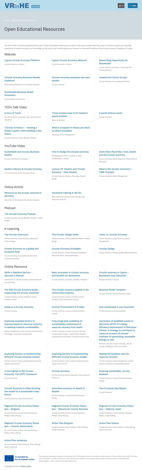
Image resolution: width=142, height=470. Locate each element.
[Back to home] (22, 5)
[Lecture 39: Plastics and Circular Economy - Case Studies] (71, 173)
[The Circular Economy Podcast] (23, 217)
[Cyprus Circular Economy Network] (71, 65)
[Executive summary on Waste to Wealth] (71, 393)
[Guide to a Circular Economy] (23, 310)
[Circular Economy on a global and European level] (23, 253)
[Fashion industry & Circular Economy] (23, 173)
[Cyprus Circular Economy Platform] (23, 65)
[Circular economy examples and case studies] (71, 81)
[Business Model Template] (118, 294)
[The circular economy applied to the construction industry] (71, 294)
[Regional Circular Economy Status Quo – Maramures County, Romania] (71, 410)
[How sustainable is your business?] (118, 310)
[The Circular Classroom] (23, 238)
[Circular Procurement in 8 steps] (71, 310)
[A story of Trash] (23, 116)
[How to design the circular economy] (71, 156)
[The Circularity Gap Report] (118, 393)
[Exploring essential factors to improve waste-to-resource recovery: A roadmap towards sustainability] (23, 333)
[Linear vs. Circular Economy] (118, 238)
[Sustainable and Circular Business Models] (23, 156)
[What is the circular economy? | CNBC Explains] (118, 173)
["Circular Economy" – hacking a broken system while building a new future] (23, 132)
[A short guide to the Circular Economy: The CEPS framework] (23, 376)
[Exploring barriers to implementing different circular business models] (23, 358)
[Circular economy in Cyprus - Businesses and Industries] (118, 277)
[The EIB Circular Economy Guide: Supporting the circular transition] (23, 294)
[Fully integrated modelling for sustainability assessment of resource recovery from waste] (71, 333)
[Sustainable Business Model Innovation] (23, 95)
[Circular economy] (71, 376)
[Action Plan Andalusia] (23, 443)
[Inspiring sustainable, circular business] (118, 376)
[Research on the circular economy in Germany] (23, 196)
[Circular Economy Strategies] (71, 253)
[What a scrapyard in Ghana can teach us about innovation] (71, 132)
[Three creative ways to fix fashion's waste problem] (71, 116)
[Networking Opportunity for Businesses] (118, 65)
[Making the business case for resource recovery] (118, 358)
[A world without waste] (118, 116)
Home (6, 20)
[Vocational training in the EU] (71, 196)
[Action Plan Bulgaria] (71, 428)
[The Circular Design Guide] (71, 238)
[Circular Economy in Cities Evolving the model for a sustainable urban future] (23, 393)
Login (132, 5)
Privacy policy (25, 466)
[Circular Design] (118, 253)
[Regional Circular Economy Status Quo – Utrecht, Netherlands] (23, 428)
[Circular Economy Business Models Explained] (23, 81)
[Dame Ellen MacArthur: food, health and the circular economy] (118, 156)
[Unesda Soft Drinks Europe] (118, 81)
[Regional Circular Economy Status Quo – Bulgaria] (23, 410)
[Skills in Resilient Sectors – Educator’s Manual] (23, 277)
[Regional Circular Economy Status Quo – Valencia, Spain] (118, 410)
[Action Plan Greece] (118, 428)
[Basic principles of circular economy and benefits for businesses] (71, 277)
